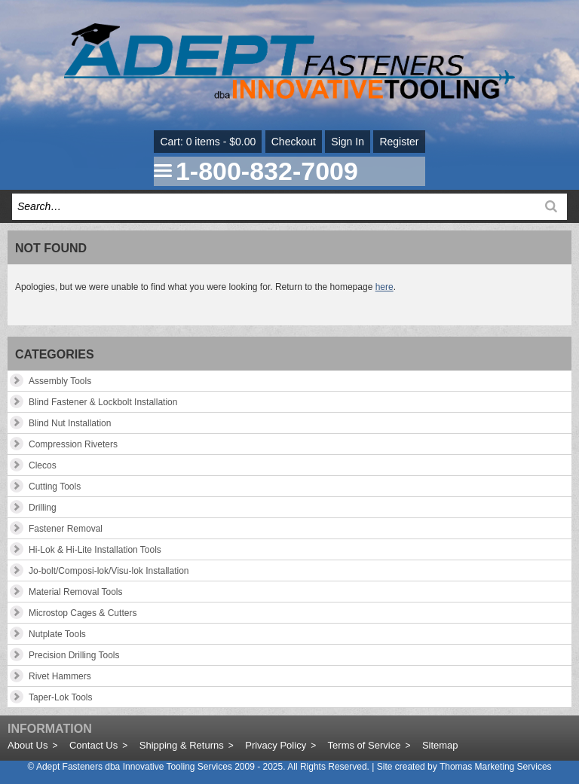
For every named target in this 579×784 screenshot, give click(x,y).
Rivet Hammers (60, 676)
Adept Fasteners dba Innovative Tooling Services (134, 766)
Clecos (43, 465)
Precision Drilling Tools (74, 655)
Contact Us (93, 745)
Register (398, 142)
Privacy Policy (275, 745)
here (384, 287)
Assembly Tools (60, 381)
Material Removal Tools (76, 592)
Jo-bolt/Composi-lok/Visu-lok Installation (109, 571)
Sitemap (440, 745)
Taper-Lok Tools (61, 697)
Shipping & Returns (181, 745)
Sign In (347, 142)
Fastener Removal (66, 528)
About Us (27, 745)
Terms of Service (364, 745)
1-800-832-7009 (267, 171)
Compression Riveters (73, 444)
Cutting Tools (55, 486)
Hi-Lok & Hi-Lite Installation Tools (95, 550)
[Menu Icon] (163, 171)
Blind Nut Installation (70, 423)
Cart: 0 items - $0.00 (208, 142)
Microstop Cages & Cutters (82, 613)
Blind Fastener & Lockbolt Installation (103, 402)
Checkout (293, 142)
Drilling (43, 507)
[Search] (551, 206)
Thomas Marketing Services (496, 766)
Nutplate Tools (57, 634)
